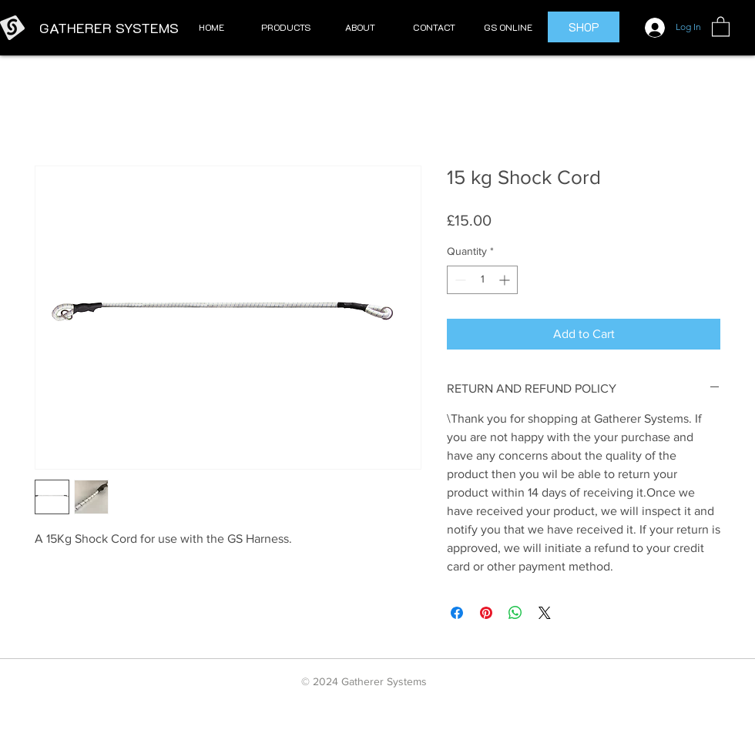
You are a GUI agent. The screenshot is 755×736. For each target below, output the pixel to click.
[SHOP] (583, 27)
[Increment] (505, 279)
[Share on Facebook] (457, 613)
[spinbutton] (482, 279)
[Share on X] (544, 613)
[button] (286, 27)
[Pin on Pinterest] (486, 613)
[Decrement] (458, 279)
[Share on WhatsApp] (515, 613)
